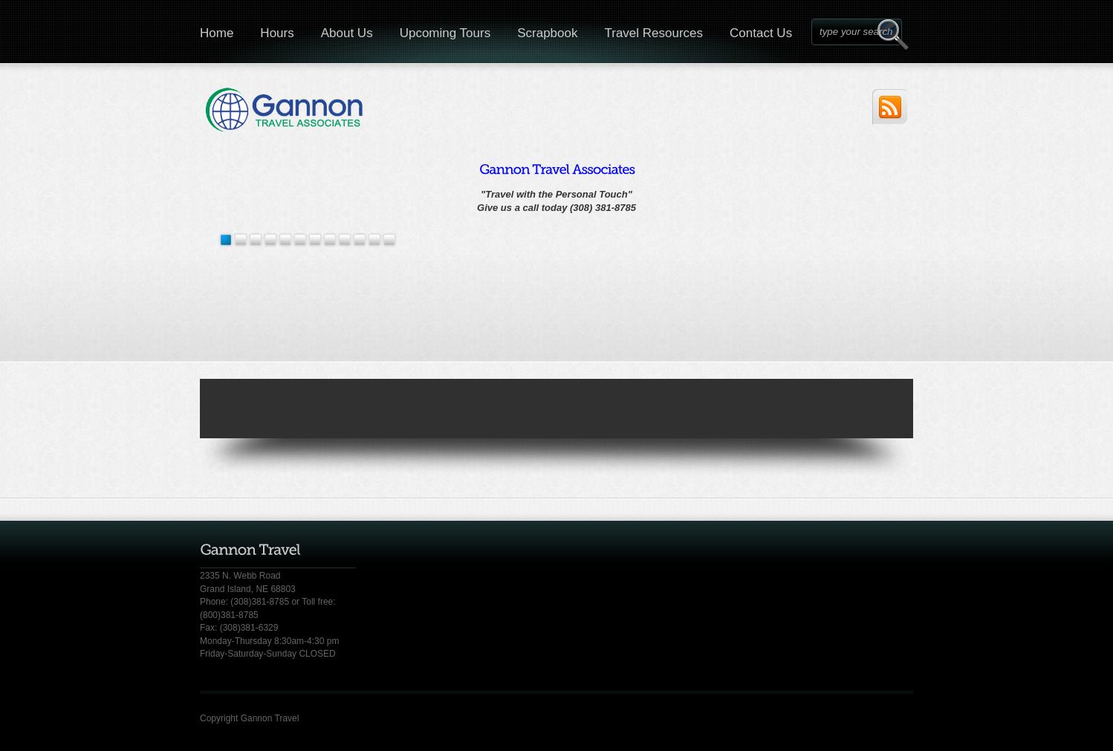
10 (374, 240)
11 (389, 240)
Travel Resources (653, 33)
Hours (276, 33)
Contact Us (761, 33)
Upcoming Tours (445, 33)
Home (216, 33)
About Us (347, 33)
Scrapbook (547, 33)
